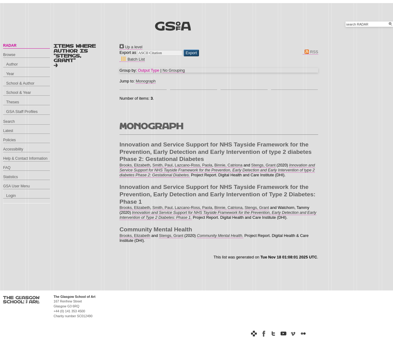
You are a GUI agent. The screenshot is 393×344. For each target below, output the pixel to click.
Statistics (10, 177)
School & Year (18, 92)
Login (11, 195)
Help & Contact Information (25, 158)
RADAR (9, 45)
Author (12, 64)
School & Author (20, 83)
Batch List (132, 59)
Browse (9, 55)
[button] (191, 53)
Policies (9, 140)
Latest (8, 131)
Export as (128, 52)
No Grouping (174, 70)
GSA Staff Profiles (22, 111)
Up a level (131, 47)
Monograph (146, 81)
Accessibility (13, 149)
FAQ (6, 168)
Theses (12, 102)
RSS (310, 52)
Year (10, 73)
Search (9, 121)
